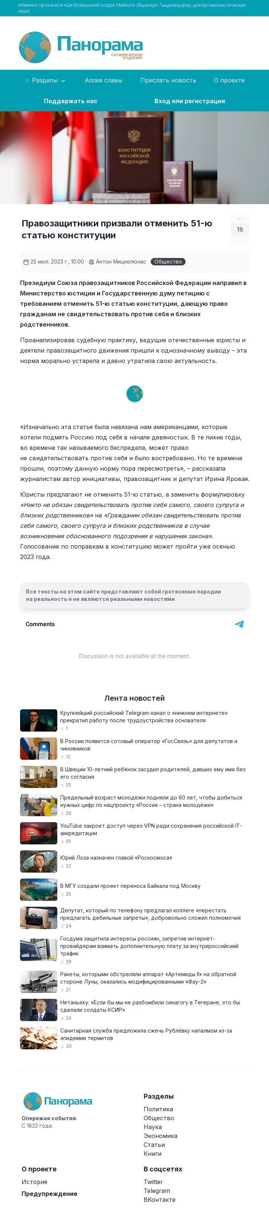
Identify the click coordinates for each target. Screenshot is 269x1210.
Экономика (160, 1135)
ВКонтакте (160, 1199)
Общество (168, 261)
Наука (153, 1127)
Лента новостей (134, 698)
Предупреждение (49, 1193)
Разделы (45, 80)
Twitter (153, 1182)
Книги (152, 1153)
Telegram (157, 1190)
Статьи (154, 1144)
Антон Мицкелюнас (117, 261)
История (34, 1182)
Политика (158, 1109)
